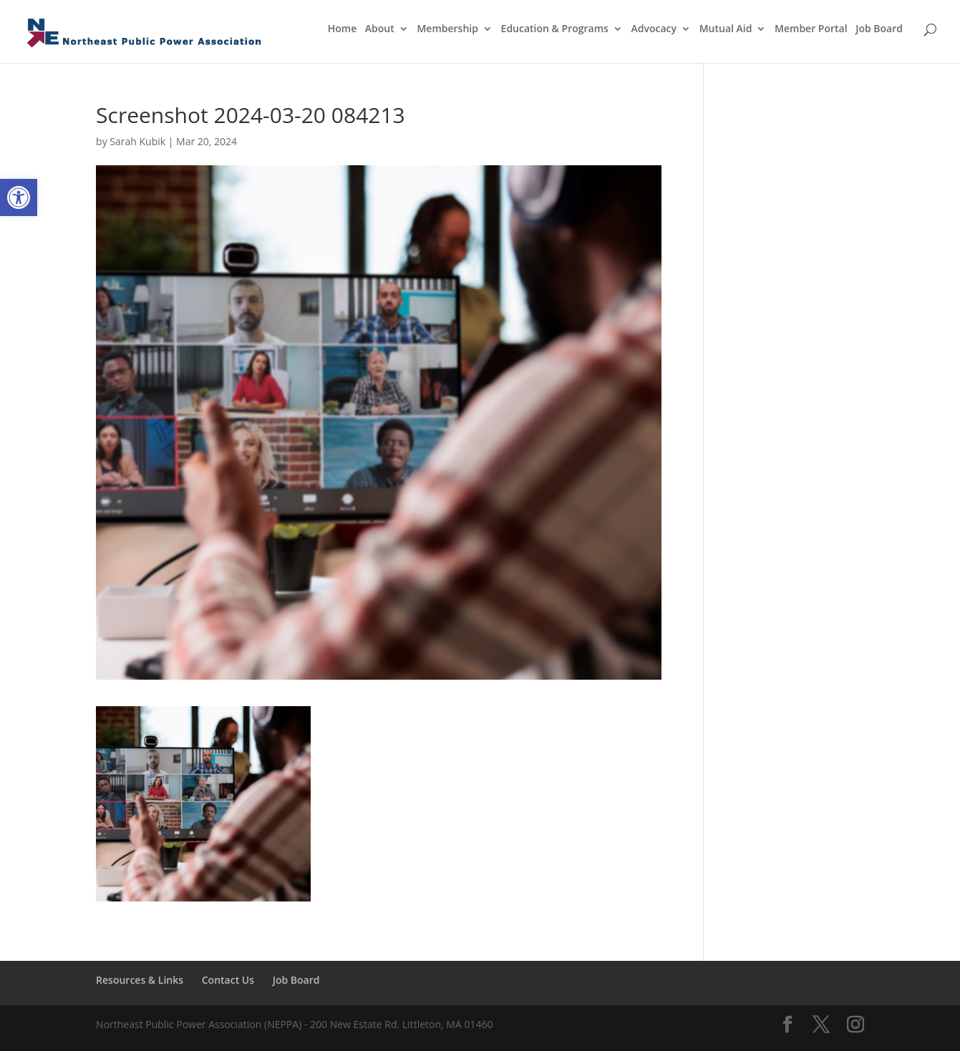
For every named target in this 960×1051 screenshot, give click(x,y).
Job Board (879, 29)
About (379, 29)
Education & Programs (555, 29)
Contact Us (228, 980)
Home (342, 29)
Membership (447, 29)
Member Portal (811, 29)
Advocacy (654, 29)
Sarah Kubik (137, 141)
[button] (18, 197)
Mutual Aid (725, 29)
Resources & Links (139, 980)
